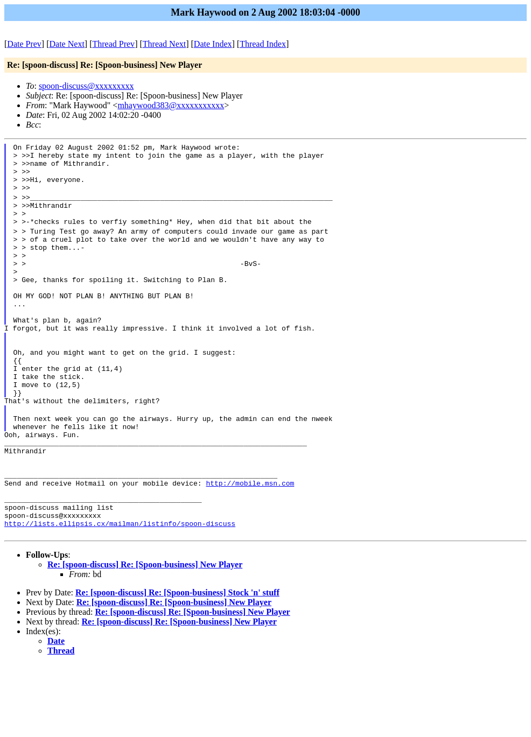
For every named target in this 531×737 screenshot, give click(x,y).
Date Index (213, 43)
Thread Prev (113, 43)
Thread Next (164, 43)
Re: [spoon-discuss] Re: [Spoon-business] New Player (144, 637)
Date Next (67, 43)
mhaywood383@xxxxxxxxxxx (170, 105)
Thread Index (263, 43)
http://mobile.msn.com (250, 546)
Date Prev (24, 43)
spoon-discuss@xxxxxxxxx (86, 85)
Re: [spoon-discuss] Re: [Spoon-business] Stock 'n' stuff (177, 665)
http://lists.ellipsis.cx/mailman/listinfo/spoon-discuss (119, 594)
